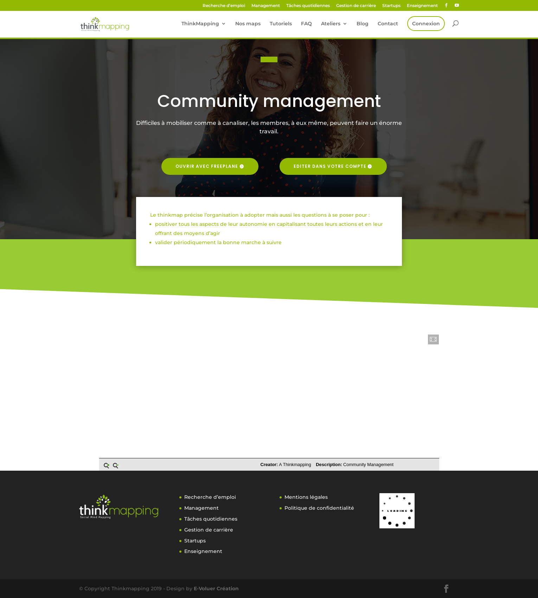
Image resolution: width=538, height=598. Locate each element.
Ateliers (330, 24)
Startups (391, 6)
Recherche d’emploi (224, 6)
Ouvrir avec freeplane (206, 166)
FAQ (306, 24)
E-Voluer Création (216, 588)
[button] (433, 339)
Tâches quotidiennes (308, 6)
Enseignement (422, 6)
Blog (363, 24)
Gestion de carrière (356, 6)
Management (265, 6)
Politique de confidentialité (319, 508)
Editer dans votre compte (330, 166)
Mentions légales (306, 497)
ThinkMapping (200, 24)
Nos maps (248, 24)
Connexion (426, 23)
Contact (388, 24)
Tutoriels (281, 24)
